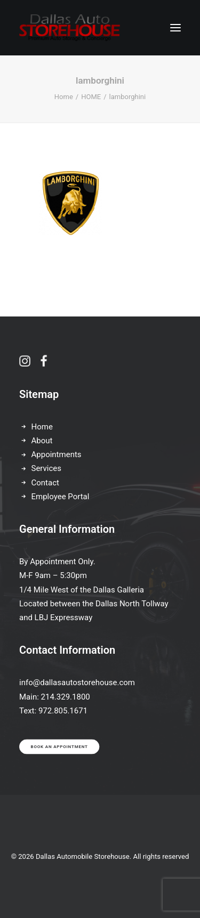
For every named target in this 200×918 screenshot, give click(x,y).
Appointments (56, 454)
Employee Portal (60, 496)
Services (46, 468)
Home (63, 97)
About (42, 440)
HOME (91, 97)
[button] (175, 27)
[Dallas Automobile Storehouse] (69, 27)
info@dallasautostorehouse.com (77, 682)
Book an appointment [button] (59, 746)
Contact (45, 483)
